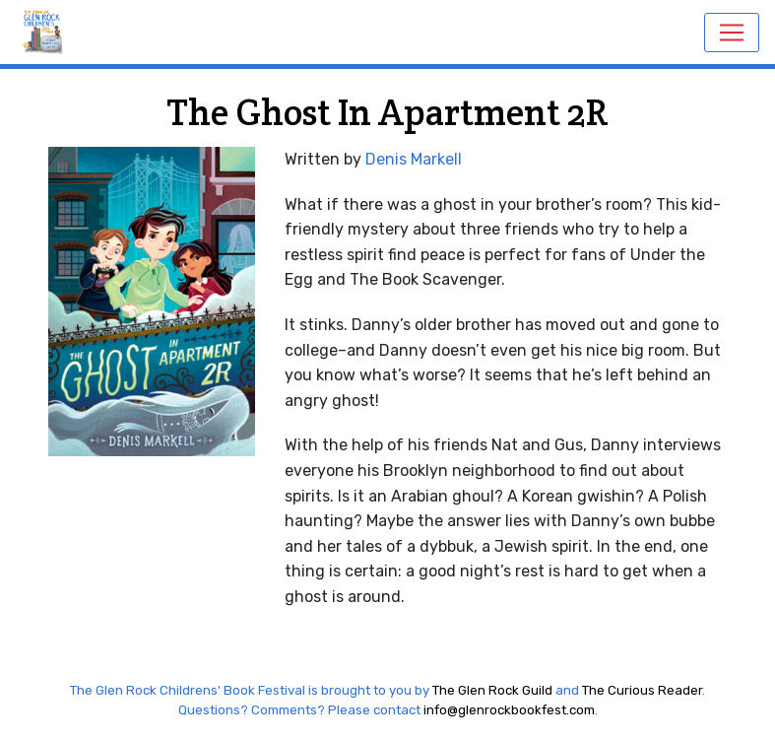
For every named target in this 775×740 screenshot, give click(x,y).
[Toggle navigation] (731, 32)
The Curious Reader (642, 690)
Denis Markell (413, 159)
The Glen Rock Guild (492, 690)
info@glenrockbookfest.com (509, 710)
